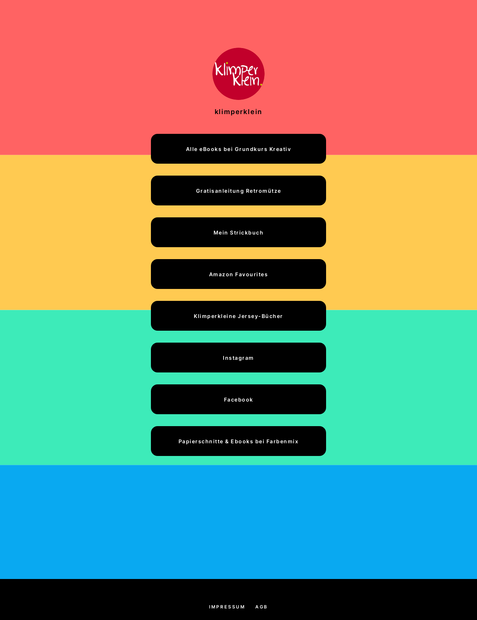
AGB (261, 607)
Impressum (227, 607)
